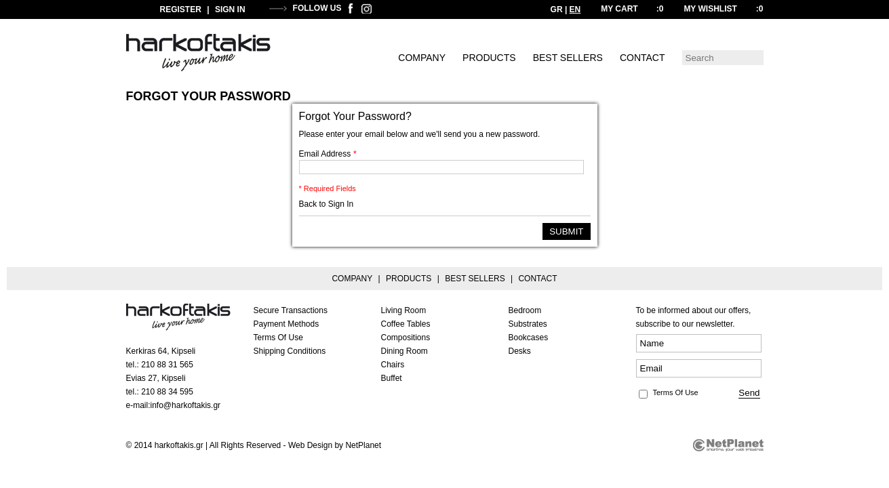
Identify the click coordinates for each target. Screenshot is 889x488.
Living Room (404, 310)
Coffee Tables (406, 324)
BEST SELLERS (568, 57)
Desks (520, 351)
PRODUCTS (489, 57)
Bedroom (525, 310)
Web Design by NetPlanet (334, 445)
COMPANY (422, 57)
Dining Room (404, 351)
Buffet (391, 378)
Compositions (406, 337)
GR (557, 9)
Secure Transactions (291, 310)
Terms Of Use (278, 337)
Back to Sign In (326, 204)
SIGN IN (230, 9)
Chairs (393, 364)
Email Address (328, 154)
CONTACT (642, 57)
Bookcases (529, 337)
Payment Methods (286, 324)
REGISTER (180, 9)
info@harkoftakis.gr (186, 405)
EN (575, 9)
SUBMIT (566, 231)
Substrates (528, 324)
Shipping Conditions (290, 351)
